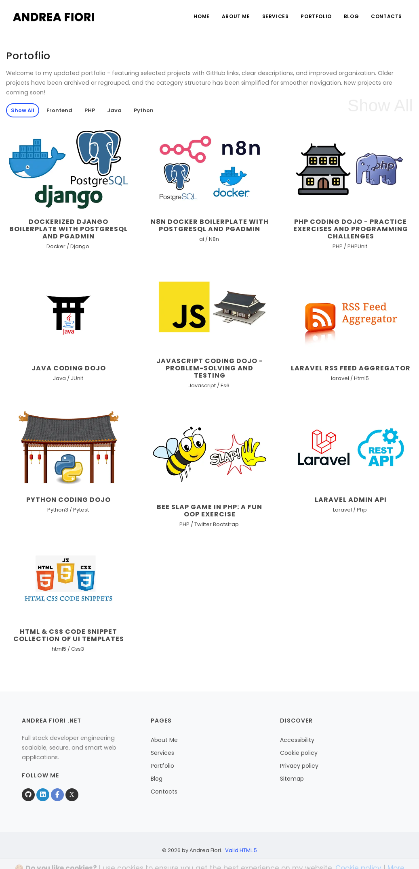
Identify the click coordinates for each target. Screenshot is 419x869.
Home (201, 16)
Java (114, 110)
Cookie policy (299, 753)
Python (144, 110)
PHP (89, 110)
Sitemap (292, 779)
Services (275, 16)
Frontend (59, 110)
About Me (236, 16)
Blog (351, 16)
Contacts (386, 16)
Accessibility (297, 740)
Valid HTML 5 (241, 850)
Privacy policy (299, 766)
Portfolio (316, 16)
